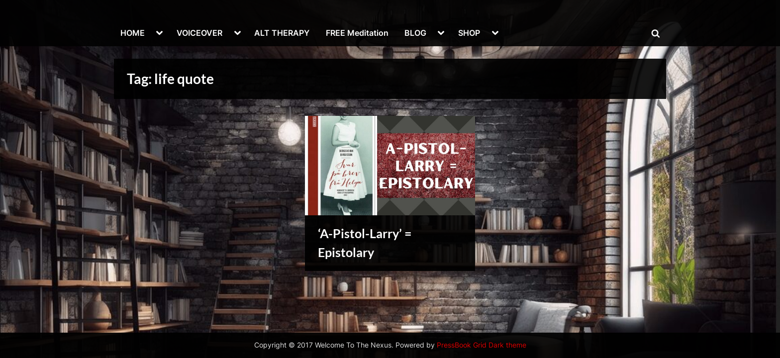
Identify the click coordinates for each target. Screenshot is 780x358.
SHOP (469, 33)
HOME (132, 33)
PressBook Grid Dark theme (481, 345)
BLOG (415, 33)
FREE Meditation (357, 33)
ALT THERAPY (281, 33)
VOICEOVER (199, 33)
